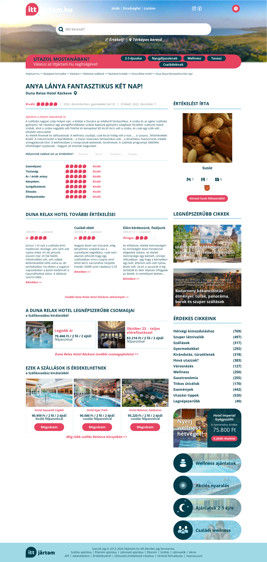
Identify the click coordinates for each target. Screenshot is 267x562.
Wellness (194, 58)
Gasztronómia (185, 377)
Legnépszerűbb (184, 241)
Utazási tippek (196, 285)
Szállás (164, 552)
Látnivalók (179, 552)
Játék (116, 8)
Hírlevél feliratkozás (170, 556)
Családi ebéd (84, 228)
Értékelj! (116, 40)
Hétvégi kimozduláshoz (216, 236)
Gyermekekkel (186, 348)
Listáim (149, 8)
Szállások (181, 342)
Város (192, 552)
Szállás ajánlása (81, 552)
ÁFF (67, 556)
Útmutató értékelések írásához (134, 556)
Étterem (152, 552)
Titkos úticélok (186, 383)
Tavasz (216, 58)
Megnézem (49, 427)
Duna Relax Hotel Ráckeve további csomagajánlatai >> (97, 354)
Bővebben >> (34, 282)
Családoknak (173, 64)
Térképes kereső (147, 40)
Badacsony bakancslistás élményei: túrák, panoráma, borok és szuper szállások (202, 296)
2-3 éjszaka (133, 58)
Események (183, 389)
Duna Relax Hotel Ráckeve (49, 93)
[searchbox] (133, 29)
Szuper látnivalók (185, 238)
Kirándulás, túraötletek (211, 238)
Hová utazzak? (186, 360)
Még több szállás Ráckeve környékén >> (96, 436)
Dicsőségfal (131, 8)
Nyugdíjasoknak (164, 58)
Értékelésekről (102, 556)
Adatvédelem (81, 556)
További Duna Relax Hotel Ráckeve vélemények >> (97, 297)
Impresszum (194, 556)
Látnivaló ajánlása (131, 552)
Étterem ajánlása (106, 552)
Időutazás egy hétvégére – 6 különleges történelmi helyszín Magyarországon (205, 252)
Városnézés (183, 366)
